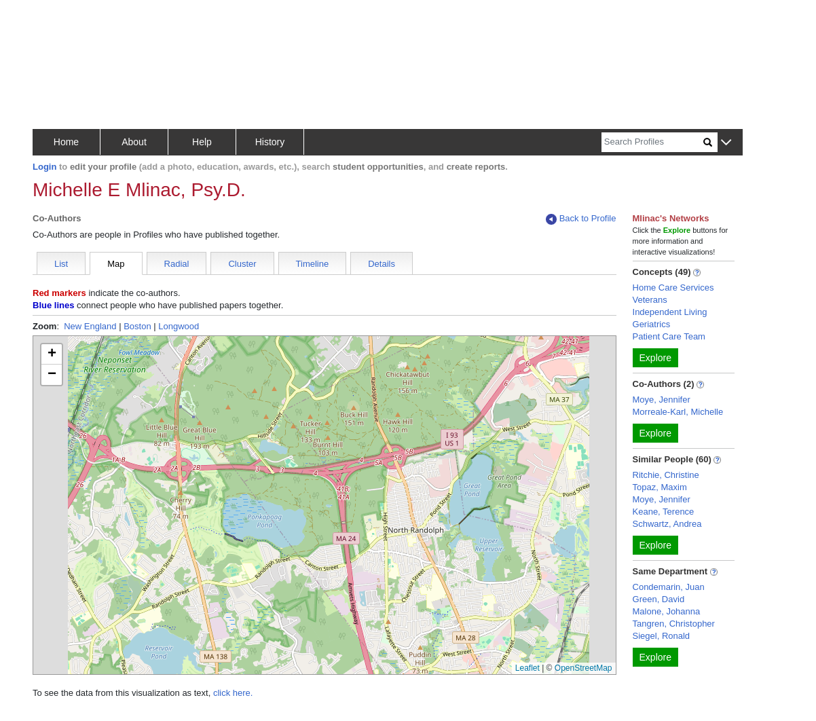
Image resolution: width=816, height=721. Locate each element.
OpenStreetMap (583, 668)
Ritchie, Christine (666, 475)
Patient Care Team (669, 336)
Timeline (312, 264)
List (61, 264)
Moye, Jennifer (661, 399)
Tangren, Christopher (674, 623)
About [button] (134, 141)
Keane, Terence (663, 511)
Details (381, 264)
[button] (726, 143)
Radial (176, 264)
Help (202, 141)
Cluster (242, 264)
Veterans (650, 300)
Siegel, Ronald (661, 636)
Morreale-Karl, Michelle (678, 412)
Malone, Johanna (667, 611)
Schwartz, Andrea (667, 524)
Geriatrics (652, 324)
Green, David (659, 599)
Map (115, 264)
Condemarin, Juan (669, 587)
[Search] (652, 142)
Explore (655, 357)
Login (44, 167)
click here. (233, 693)
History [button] (270, 141)
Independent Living (670, 312)
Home (66, 141)
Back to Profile (581, 219)
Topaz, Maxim (660, 487)
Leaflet (527, 668)
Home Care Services (673, 287)
